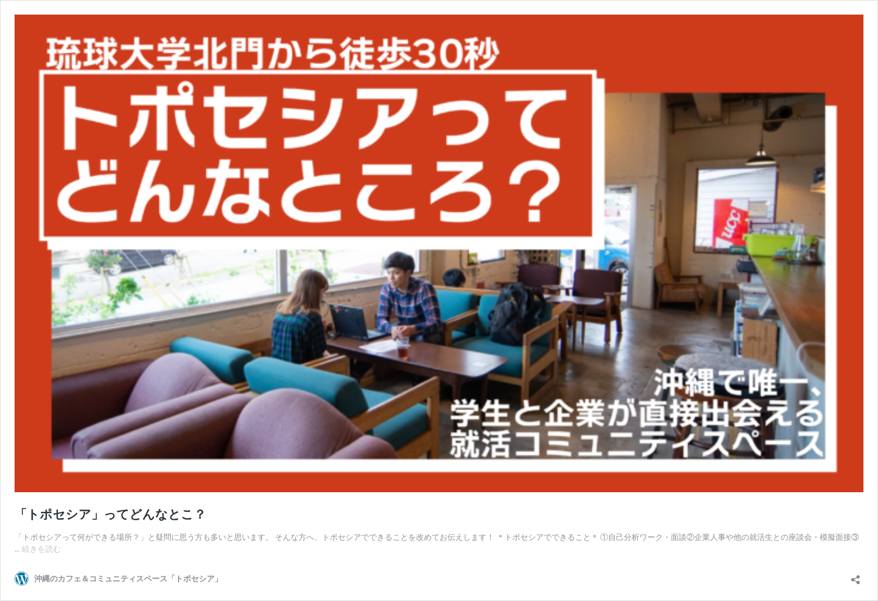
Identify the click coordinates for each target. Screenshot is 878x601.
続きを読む (41, 548)
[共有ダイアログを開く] (855, 576)
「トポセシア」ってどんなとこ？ (110, 514)
